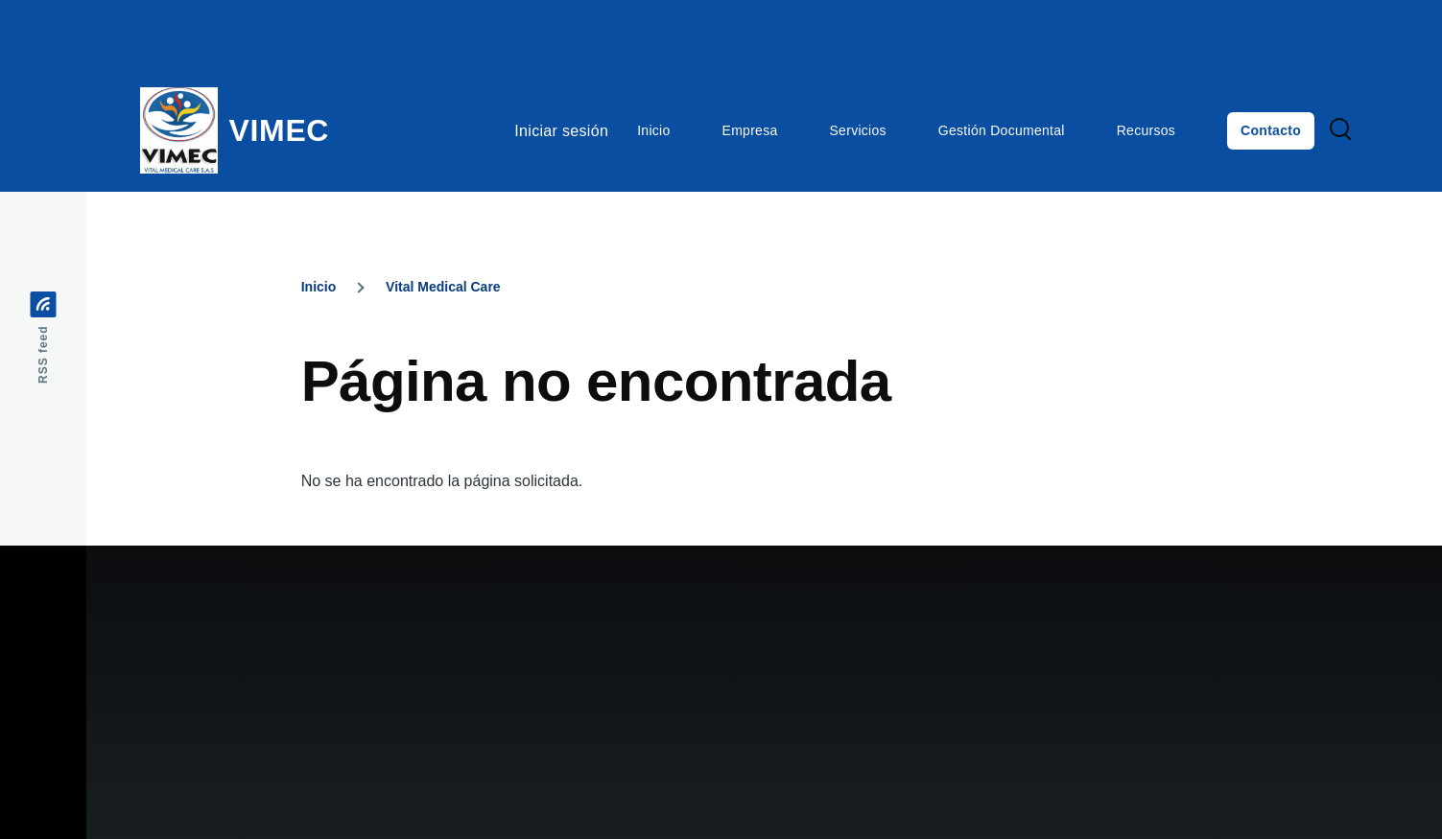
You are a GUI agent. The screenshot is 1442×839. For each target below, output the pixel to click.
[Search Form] (1340, 130)
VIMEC (279, 130)
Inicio (319, 286)
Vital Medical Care (443, 286)
